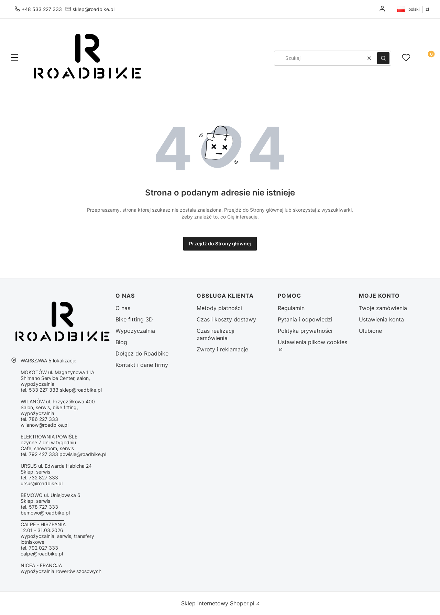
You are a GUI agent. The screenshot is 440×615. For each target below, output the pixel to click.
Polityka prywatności (305, 330)
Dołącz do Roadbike (142, 353)
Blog (121, 342)
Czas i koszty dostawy (226, 319)
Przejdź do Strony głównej (220, 243)
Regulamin (291, 308)
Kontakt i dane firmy (142, 364)
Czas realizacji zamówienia (215, 334)
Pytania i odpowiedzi (305, 319)
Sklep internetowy (217, 603)
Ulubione (370, 330)
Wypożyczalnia (135, 330)
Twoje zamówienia (383, 308)
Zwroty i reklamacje (222, 349)
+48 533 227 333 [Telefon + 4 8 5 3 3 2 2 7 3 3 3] (42, 9)
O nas (123, 308)
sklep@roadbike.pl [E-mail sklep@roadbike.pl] (93, 9)
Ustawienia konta (381, 319)
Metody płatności (219, 308)
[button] (14, 58)
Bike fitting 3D (134, 319)
